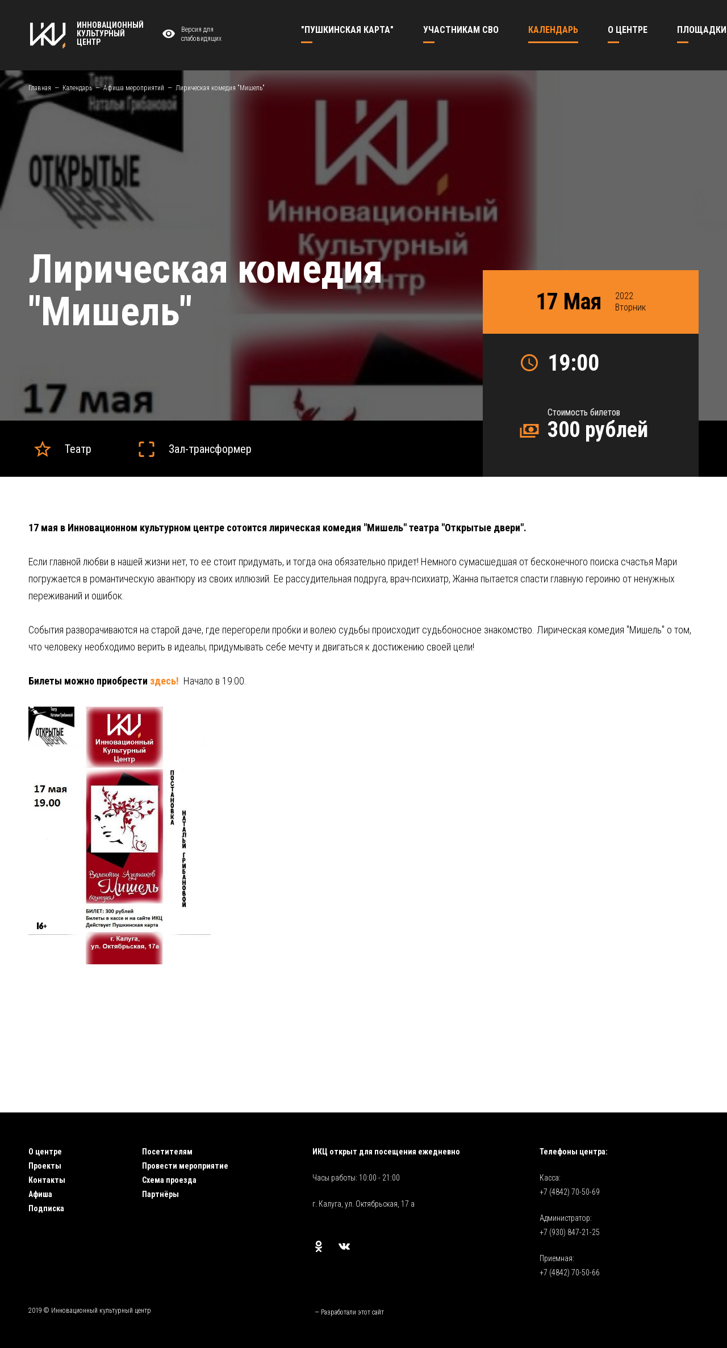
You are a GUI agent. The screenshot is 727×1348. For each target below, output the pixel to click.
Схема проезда (169, 1180)
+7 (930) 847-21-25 (570, 1232)
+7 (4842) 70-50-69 (570, 1191)
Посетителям (167, 1151)
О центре (45, 1151)
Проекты (44, 1165)
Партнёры (160, 1194)
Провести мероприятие (185, 1165)
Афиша (40, 1194)
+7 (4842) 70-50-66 (570, 1272)
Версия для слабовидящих (190, 34)
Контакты (46, 1180)
